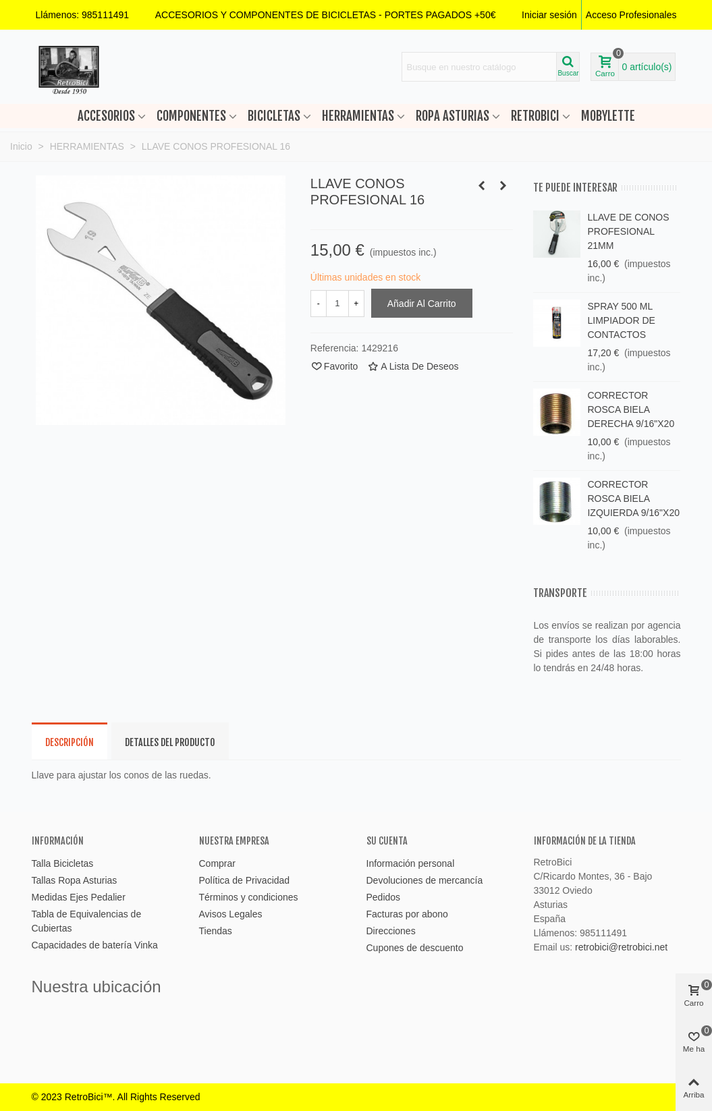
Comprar (217, 863)
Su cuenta (387, 841)
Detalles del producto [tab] (170, 742)
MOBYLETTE (608, 116)
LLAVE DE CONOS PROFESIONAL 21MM (628, 231)
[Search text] (479, 67)
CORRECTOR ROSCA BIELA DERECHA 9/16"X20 (630, 409)
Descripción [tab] (69, 742)
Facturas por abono (407, 914)
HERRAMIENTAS (358, 116)
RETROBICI (535, 116)
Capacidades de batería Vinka (95, 945)
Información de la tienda (585, 841)
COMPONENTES (191, 116)
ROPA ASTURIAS (452, 116)
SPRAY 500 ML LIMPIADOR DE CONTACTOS (621, 320)
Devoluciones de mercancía (424, 880)
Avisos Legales (231, 914)
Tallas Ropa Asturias (74, 880)
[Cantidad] (337, 303)
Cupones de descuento (415, 947)
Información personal (410, 863)
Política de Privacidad (244, 880)
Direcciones (391, 930)
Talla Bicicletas (63, 863)
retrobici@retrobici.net (621, 947)
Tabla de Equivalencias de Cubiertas (87, 921)
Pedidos (383, 897)
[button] (325, 15)
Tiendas (215, 930)
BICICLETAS (274, 116)
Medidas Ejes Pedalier (79, 897)
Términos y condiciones (248, 897)
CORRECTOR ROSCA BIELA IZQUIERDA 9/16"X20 (633, 498)
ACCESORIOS (106, 116)
